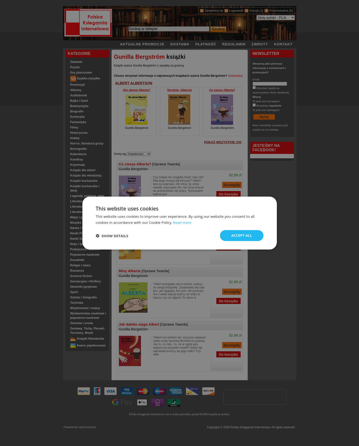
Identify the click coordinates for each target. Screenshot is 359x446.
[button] (112, 235)
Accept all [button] (241, 235)
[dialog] (179, 223)
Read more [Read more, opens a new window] (182, 222)
